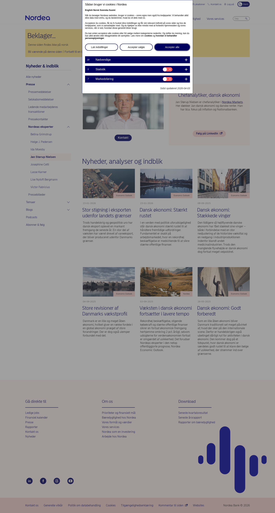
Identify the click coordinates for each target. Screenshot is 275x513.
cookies (148, 36)
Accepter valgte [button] (136, 47)
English (89, 10)
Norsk (96, 10)
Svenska (104, 10)
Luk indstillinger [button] (99, 47)
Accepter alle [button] (172, 47)
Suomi (112, 10)
